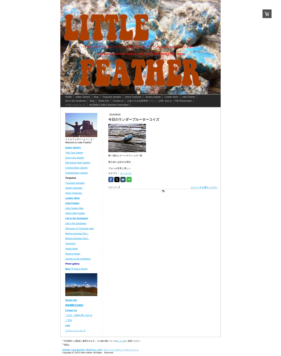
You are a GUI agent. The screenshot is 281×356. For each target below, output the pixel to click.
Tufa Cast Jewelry (74, 152)
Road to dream (72, 253)
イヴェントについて (75, 330)
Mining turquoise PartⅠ (77, 233)
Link (67, 325)
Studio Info (71, 300)
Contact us (71, 310)
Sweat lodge (71, 248)
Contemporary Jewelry (76, 173)
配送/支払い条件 (94, 350)
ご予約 (68, 320)
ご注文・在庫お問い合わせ (78, 315)
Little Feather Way (74, 208)
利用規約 (66, 350)
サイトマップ (132, 350)
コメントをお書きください (204, 187)
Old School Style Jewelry (77, 162)
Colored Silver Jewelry (76, 167)
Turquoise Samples (75, 183)
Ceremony (70, 243)
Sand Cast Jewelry (74, 158)
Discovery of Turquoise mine (79, 228)
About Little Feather (75, 213)
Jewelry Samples (73, 188)
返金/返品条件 (78, 350)
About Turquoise (73, 193)
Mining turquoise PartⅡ (77, 238)
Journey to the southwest (77, 259)
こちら (121, 341)
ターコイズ (125, 173)
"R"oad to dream (76, 269)
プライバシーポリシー (114, 350)
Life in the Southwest (75, 223)
